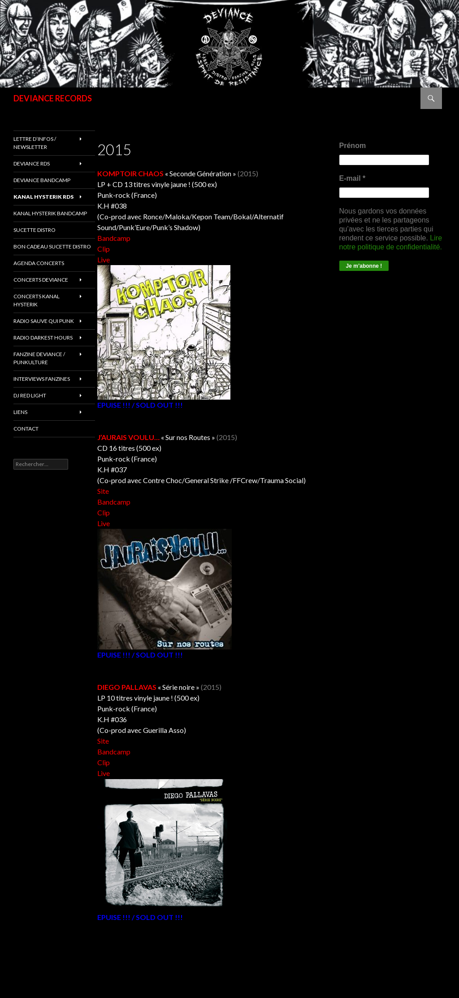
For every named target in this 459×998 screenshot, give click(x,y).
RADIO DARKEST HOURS (43, 337)
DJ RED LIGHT (29, 395)
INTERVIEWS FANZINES (41, 378)
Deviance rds (31, 163)
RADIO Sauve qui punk (43, 321)
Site (103, 491)
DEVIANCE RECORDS (52, 98)
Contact (26, 428)
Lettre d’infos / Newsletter (34, 142)
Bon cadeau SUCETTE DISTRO (52, 246)
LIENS (20, 412)
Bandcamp (113, 238)
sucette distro (34, 230)
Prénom (352, 145)
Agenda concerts (38, 263)
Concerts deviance (40, 279)
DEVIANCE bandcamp (41, 180)
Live (103, 259)
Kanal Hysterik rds (43, 196)
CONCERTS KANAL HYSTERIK (36, 300)
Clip (103, 248)
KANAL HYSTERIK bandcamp (50, 213)
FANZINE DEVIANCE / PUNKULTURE (39, 358)
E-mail (352, 178)
